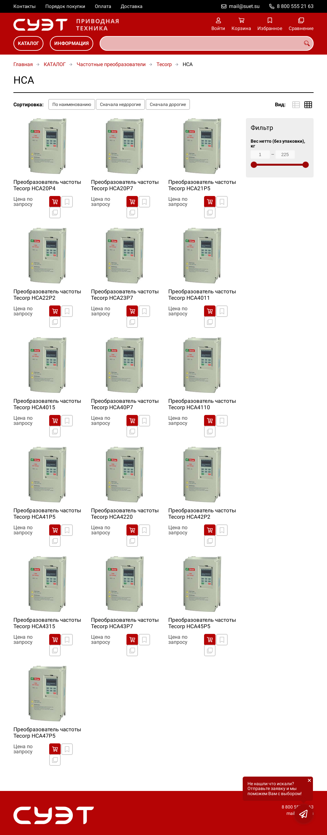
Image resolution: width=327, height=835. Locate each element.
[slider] (254, 165)
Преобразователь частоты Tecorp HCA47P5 (47, 732)
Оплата (103, 6)
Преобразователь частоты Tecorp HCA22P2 (47, 294)
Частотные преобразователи (111, 64)
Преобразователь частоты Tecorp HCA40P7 (125, 404)
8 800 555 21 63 (295, 6)
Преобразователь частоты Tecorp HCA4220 (125, 513)
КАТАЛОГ (28, 43)
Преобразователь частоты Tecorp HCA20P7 (125, 185)
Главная (23, 64)
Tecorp (164, 64)
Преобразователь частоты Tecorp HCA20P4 (47, 185)
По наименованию (71, 104)
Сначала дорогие (168, 104)
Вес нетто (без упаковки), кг (278, 143)
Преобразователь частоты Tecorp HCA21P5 (202, 185)
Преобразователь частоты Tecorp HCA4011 (202, 294)
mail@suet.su (244, 6)
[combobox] (207, 43)
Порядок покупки (65, 6)
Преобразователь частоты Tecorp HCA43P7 (125, 623)
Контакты (24, 6)
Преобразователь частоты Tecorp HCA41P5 (47, 513)
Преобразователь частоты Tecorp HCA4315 (47, 623)
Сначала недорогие (120, 104)
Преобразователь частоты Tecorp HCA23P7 (125, 294)
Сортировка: (28, 105)
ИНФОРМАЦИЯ (71, 43)
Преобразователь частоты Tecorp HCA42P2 (202, 513)
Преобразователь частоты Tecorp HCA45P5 (202, 623)
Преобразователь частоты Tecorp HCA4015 (47, 404)
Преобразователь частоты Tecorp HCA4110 (202, 404)
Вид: (280, 105)
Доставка (131, 6)
